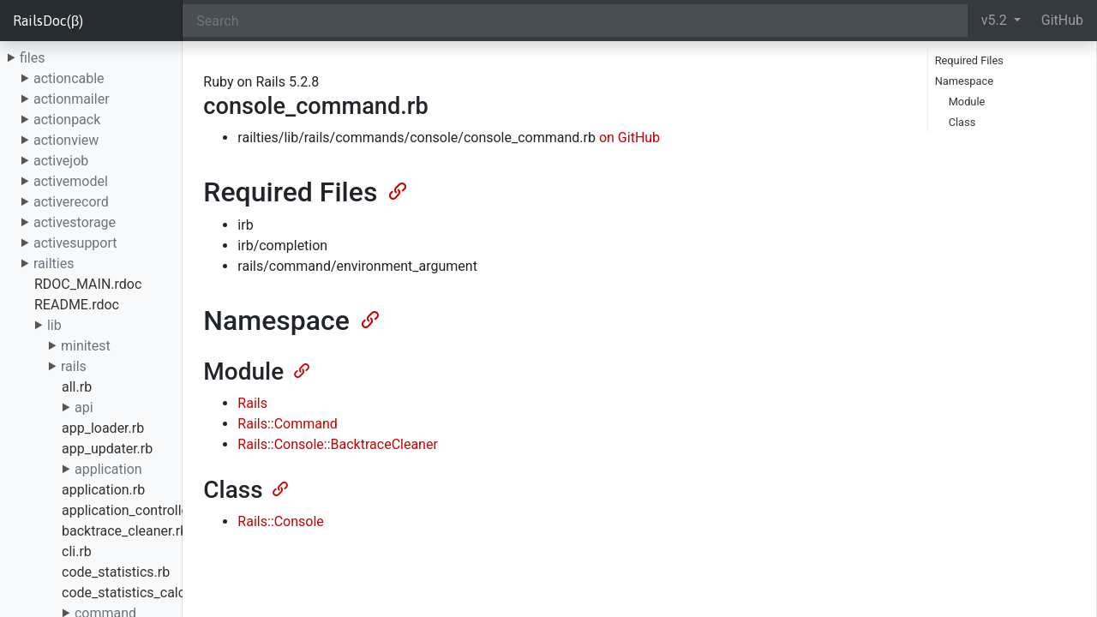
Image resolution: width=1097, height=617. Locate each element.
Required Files (969, 60)
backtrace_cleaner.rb (125, 531)
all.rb (77, 387)
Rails (252, 403)
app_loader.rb (103, 428)
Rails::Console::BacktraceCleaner (337, 444)
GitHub (1062, 20)
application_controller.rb (135, 510)
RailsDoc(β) (48, 20)
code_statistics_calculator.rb (149, 592)
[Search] (575, 20)
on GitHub (629, 137)
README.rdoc (76, 305)
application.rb (103, 490)
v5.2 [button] (995, 20)
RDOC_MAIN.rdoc (87, 284)
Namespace (964, 81)
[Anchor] (396, 189)
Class (962, 122)
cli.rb (77, 551)
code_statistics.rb (116, 572)
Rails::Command (287, 424)
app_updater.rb (107, 448)
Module (967, 101)
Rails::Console (280, 521)
